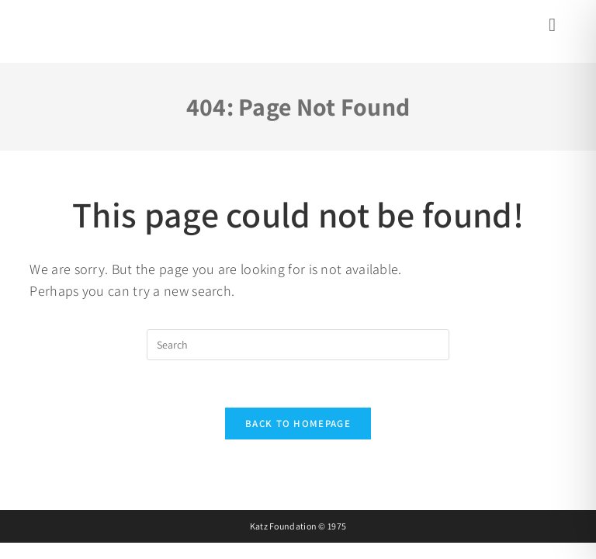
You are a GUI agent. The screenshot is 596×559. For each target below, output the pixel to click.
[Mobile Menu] (554, 27)
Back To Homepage (298, 423)
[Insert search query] (298, 344)
